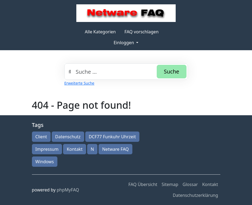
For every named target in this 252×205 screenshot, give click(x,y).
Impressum (47, 149)
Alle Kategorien (100, 32)
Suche (171, 71)
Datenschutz (68, 137)
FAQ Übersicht (142, 184)
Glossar (190, 184)
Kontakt (75, 149)
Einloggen (124, 43)
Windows (44, 162)
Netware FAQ (115, 149)
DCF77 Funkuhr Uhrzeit (112, 137)
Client (41, 137)
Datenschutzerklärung (195, 195)
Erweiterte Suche (79, 83)
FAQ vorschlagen (142, 32)
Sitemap (170, 184)
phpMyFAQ (68, 190)
